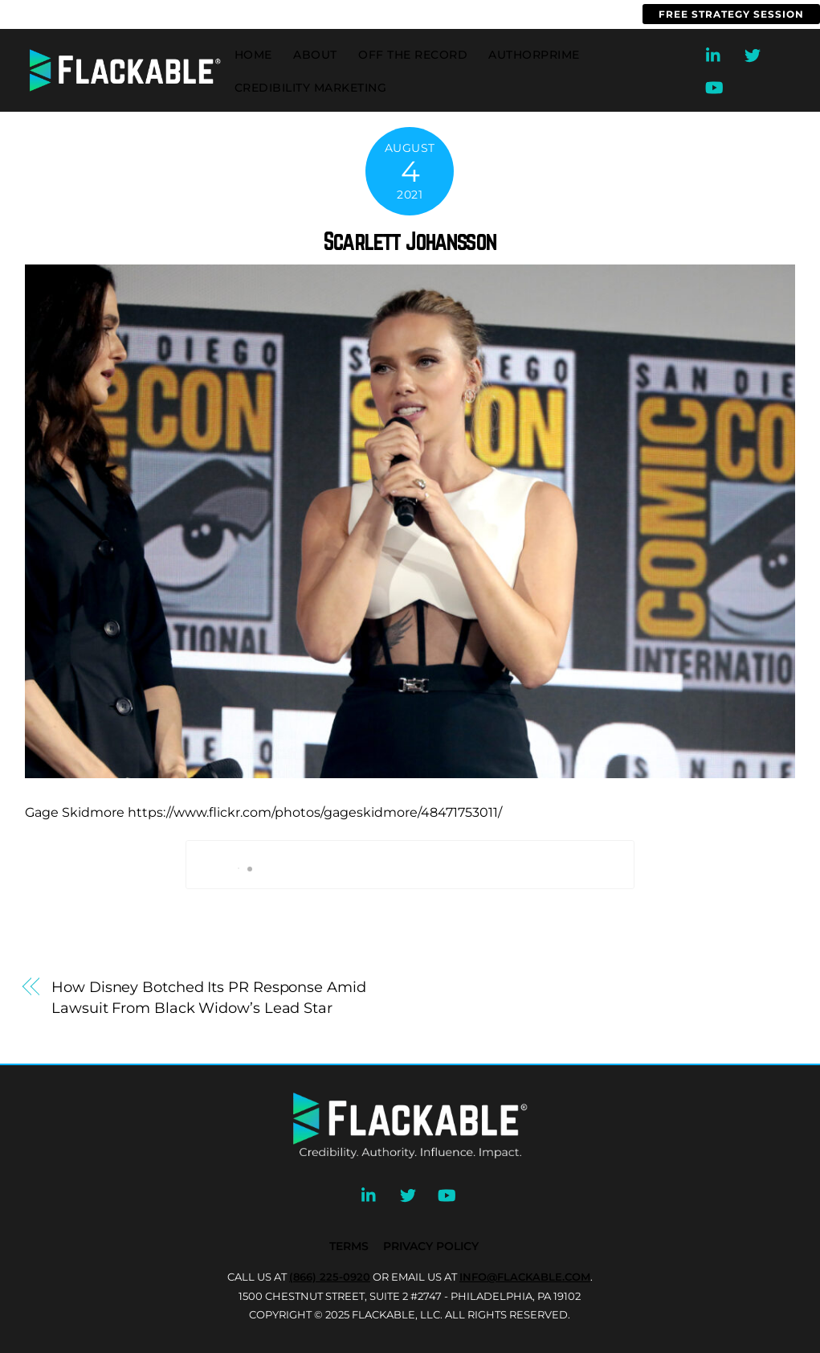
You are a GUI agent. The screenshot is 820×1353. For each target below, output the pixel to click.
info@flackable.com (196, 14)
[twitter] (752, 53)
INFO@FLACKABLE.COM (524, 1276)
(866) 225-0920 (54, 14)
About (315, 54)
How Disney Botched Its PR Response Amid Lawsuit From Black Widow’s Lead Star (208, 997)
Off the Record (412, 54)
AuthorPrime (534, 54)
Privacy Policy (431, 1246)
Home (253, 54)
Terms (349, 1246)
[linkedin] (714, 53)
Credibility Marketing (311, 87)
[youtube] (714, 85)
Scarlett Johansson (410, 241)
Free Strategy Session (731, 14)
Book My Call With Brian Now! (410, 865)
